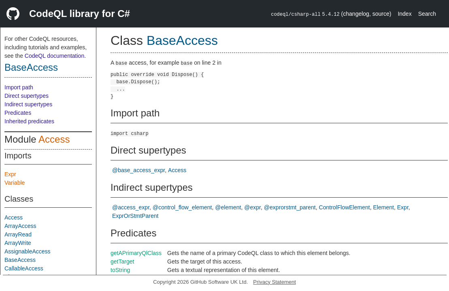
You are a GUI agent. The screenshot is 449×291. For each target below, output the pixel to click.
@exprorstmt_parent (290, 207)
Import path (18, 87)
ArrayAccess (20, 226)
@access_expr (130, 207)
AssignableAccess (27, 251)
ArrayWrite (17, 243)
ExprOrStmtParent (135, 216)
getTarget (122, 261)
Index (404, 14)
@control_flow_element (182, 207)
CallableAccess (23, 268)
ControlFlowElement (344, 207)
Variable (14, 182)
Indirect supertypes (28, 104)
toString (120, 270)
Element (383, 207)
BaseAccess (31, 67)
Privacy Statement (274, 282)
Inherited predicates (29, 121)
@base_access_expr (138, 170)
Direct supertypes (26, 96)
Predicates (17, 113)
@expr (252, 207)
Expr (10, 174)
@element (228, 207)
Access (54, 139)
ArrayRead (18, 234)
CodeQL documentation (54, 56)
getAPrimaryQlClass (136, 253)
